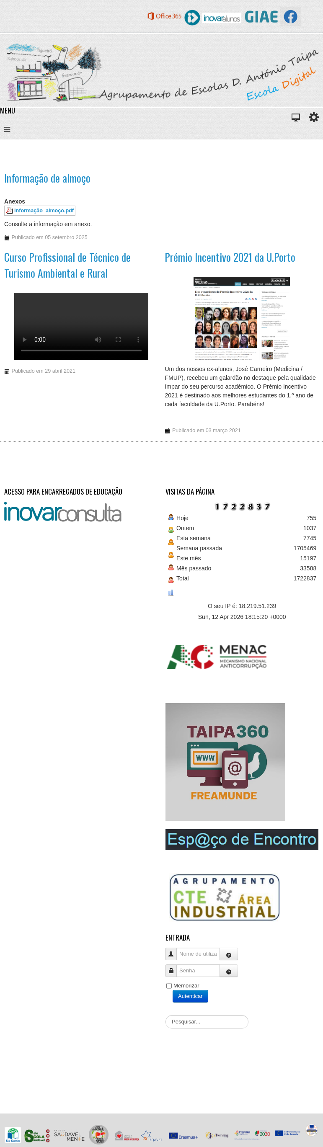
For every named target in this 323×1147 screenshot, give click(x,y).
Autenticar (190, 996)
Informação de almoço (47, 178)
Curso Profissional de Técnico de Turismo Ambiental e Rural (67, 265)
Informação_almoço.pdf (44, 211)
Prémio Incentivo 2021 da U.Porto (230, 257)
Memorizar (186, 985)
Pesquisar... (165, 1015)
